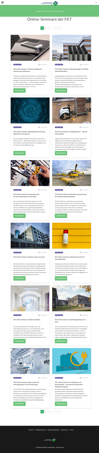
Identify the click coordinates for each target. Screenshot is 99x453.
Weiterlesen (19, 90)
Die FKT (31, 430)
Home (72, 430)
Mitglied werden (41, 430)
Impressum (64, 430)
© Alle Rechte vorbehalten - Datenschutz (50, 447)
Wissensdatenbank (53, 430)
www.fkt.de (39, 11)
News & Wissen (48, 11)
